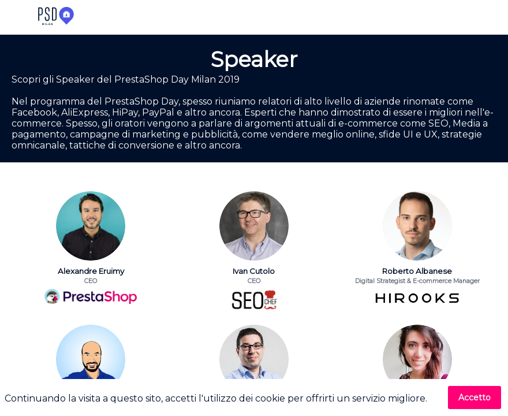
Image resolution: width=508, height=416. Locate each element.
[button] (17, 17)
